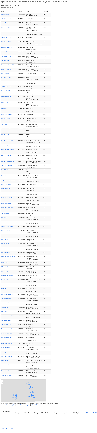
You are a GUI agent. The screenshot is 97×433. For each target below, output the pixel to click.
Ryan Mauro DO (5, 284)
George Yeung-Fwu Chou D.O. (8, 145)
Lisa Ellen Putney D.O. (6, 73)
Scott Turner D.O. (5, 14)
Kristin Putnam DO (5, 188)
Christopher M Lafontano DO (8, 149)
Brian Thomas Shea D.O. (7, 134)
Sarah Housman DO (6, 320)
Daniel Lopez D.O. (5, 175)
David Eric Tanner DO (6, 118)
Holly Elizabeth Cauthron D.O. (8, 180)
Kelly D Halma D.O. (5, 252)
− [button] (2, 383)
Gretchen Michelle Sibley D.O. (8, 343)
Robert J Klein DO (5, 90)
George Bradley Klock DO (7, 56)
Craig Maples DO (5, 307)
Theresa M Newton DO (6, 328)
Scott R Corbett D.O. (6, 33)
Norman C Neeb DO (6, 365)
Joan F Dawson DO (5, 27)
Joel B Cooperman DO (6, 155)
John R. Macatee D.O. (6, 213)
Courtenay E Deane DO (6, 47)
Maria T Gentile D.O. (6, 170)
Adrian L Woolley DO (6, 69)
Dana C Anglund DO (6, 77)
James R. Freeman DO (6, 82)
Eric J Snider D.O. (5, 248)
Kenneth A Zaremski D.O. (7, 140)
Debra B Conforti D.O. (6, 96)
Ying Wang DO (4, 279)
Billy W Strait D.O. (5, 217)
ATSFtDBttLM (89, 413)
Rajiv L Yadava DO (5, 360)
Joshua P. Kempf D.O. (6, 22)
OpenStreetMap (40, 401)
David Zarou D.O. (5, 102)
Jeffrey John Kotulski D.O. (7, 18)
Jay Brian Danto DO (6, 86)
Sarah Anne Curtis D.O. (6, 193)
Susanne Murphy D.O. (6, 37)
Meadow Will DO (5, 243)
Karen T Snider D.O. (5, 230)
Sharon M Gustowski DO (7, 165)
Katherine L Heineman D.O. (7, 65)
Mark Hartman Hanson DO (7, 275)
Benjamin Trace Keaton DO (7, 161)
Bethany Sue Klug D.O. (6, 114)
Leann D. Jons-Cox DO (6, 184)
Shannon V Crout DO (6, 60)
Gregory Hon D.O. (5, 288)
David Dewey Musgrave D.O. (7, 41)
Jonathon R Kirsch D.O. (6, 235)
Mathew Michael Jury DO (7, 294)
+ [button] (2, 381)
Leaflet (36, 401)
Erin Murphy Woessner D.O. (7, 352)
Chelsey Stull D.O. (5, 222)
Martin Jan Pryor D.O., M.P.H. (8, 256)
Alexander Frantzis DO (6, 298)
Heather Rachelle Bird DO (7, 303)
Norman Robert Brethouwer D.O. (8, 370)
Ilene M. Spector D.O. (6, 347)
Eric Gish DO (4, 108)
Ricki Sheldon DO (5, 262)
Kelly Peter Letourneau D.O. (7, 197)
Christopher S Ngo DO (6, 356)
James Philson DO (5, 52)
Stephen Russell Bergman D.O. (8, 226)
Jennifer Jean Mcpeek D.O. (7, 316)
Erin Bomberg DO (5, 311)
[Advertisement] (29, 422)
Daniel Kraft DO (5, 271)
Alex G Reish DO (5, 124)
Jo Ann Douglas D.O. (6, 203)
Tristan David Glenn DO (6, 266)
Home (2, 428)
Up (12, 428)
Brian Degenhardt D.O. (6, 239)
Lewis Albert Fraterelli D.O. (7, 207)
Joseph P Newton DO (6, 324)
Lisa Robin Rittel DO (6, 129)
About (7, 428)
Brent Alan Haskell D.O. (6, 333)
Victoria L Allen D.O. (6, 375)
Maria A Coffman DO (6, 337)
